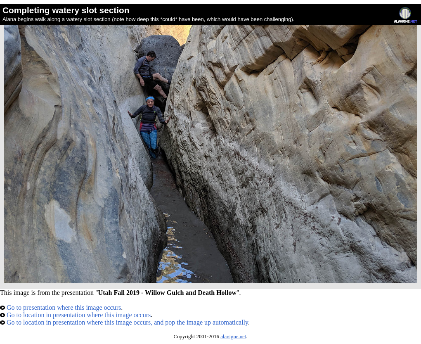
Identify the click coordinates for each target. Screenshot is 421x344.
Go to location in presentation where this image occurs (75, 314)
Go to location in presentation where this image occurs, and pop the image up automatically (124, 322)
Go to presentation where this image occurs (60, 307)
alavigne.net (233, 336)
